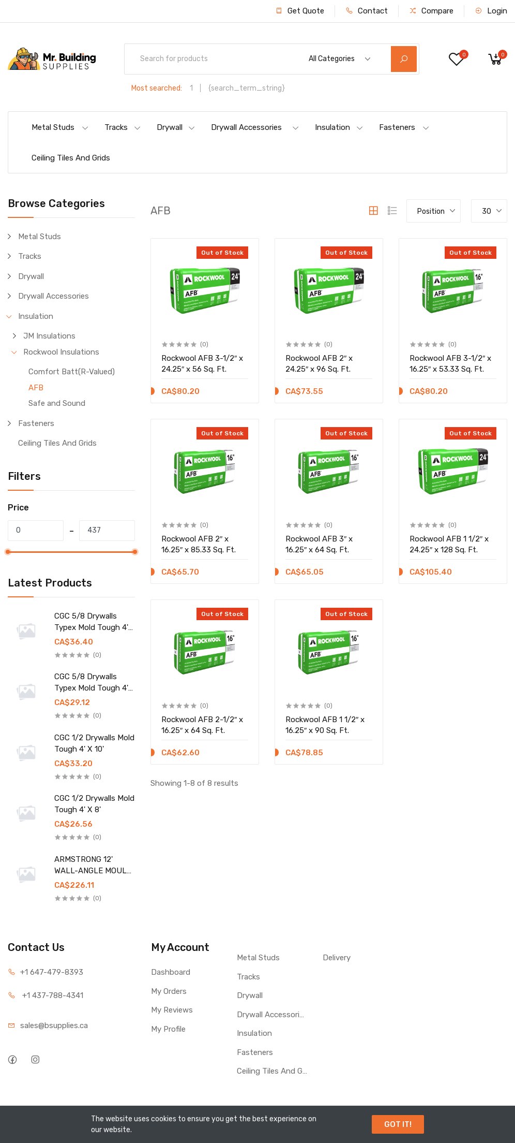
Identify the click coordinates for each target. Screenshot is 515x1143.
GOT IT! (398, 1124)
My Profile (168, 1029)
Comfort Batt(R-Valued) (71, 371)
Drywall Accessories (255, 127)
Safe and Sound (56, 403)
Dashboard (170, 972)
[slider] (7, 551)
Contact (366, 11)
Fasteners (404, 127)
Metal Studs (60, 127)
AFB (35, 387)
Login (491, 11)
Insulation (339, 127)
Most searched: (156, 88)
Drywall (176, 127)
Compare (431, 11)
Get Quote (299, 11)
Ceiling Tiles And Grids (71, 158)
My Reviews (172, 1010)
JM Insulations (49, 336)
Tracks (122, 127)
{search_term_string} (246, 88)
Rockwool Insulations (61, 352)
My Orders (169, 991)
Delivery (337, 957)
